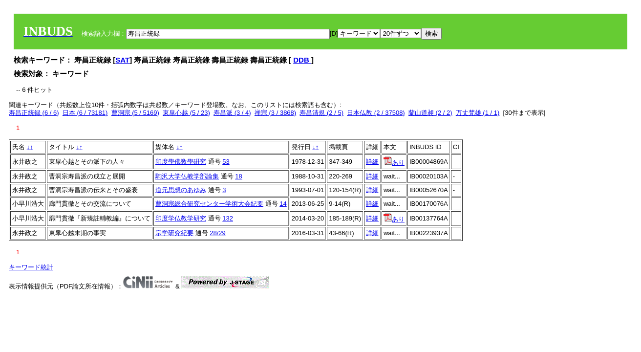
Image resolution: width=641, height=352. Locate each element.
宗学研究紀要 (174, 233)
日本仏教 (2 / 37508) (376, 112)
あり (394, 162)
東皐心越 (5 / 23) (186, 112)
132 (227, 218)
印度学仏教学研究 (180, 218)
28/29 (218, 233)
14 (282, 203)
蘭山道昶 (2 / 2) (430, 112)
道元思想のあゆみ (180, 190)
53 (225, 161)
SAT (122, 60)
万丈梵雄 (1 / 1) (478, 112)
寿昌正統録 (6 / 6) (34, 112)
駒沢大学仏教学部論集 (187, 176)
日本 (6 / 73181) (85, 112)
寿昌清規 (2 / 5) (321, 112)
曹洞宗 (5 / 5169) (135, 112)
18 (238, 176)
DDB (302, 60)
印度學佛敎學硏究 (180, 161)
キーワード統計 (31, 267)
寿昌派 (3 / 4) (232, 112)
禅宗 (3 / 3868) (275, 112)
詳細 (372, 161)
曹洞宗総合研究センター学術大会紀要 (209, 203)
